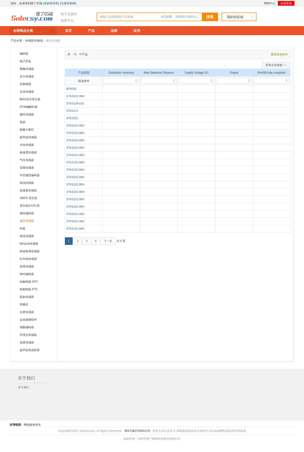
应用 (136, 31)
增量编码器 (27, 327)
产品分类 (16, 40)
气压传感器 (27, 160)
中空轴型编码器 (30, 175)
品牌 (114, 31)
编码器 (24, 53)
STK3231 (72, 118)
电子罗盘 (25, 61)
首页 (68, 31)
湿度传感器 (27, 167)
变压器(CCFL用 (29, 205)
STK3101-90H (75, 96)
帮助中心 (269, 3)
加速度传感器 (28, 190)
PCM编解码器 (29, 107)
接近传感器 (27, 221)
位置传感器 (27, 312)
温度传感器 (27, 342)
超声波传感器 (28, 137)
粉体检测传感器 (30, 251)
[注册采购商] (68, 3)
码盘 (22, 228)
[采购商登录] (51, 3)
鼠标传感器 (27, 297)
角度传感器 (27, 266)
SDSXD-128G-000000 (190, 16)
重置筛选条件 (279, 54)
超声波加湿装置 (30, 350)
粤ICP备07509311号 (137, 431)
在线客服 (286, 3)
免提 (22, 122)
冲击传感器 (27, 145)
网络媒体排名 (32, 424)
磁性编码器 (27, 213)
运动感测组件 (28, 319)
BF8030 (71, 88)
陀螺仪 (24, 304)
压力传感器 (27, 76)
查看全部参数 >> (276, 65)
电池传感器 (27, 183)
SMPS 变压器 (28, 198)
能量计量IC (27, 129)
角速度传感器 (28, 152)
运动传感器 (27, 91)
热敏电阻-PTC (29, 289)
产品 (91, 31)
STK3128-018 (75, 103)
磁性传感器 (27, 114)
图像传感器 (27, 69)
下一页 (108, 241)
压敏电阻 (25, 84)
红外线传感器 (28, 259)
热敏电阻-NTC (29, 281)
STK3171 (72, 111)
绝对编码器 (27, 274)
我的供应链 (235, 17)
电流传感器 (27, 236)
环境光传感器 (28, 335)
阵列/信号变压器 (30, 99)
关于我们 (23, 387)
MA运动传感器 (29, 243)
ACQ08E (166, 16)
